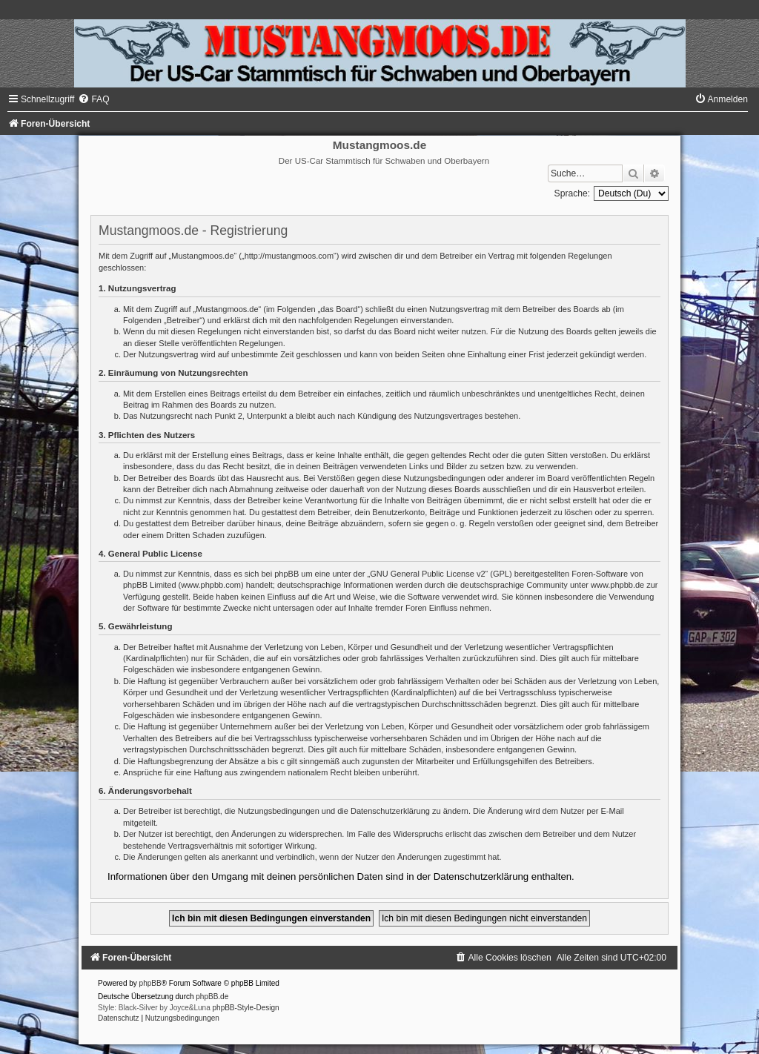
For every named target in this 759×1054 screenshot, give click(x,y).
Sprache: (572, 193)
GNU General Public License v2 (427, 573)
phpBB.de (212, 996)
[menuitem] (93, 99)
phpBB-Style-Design (246, 1008)
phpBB (150, 983)
